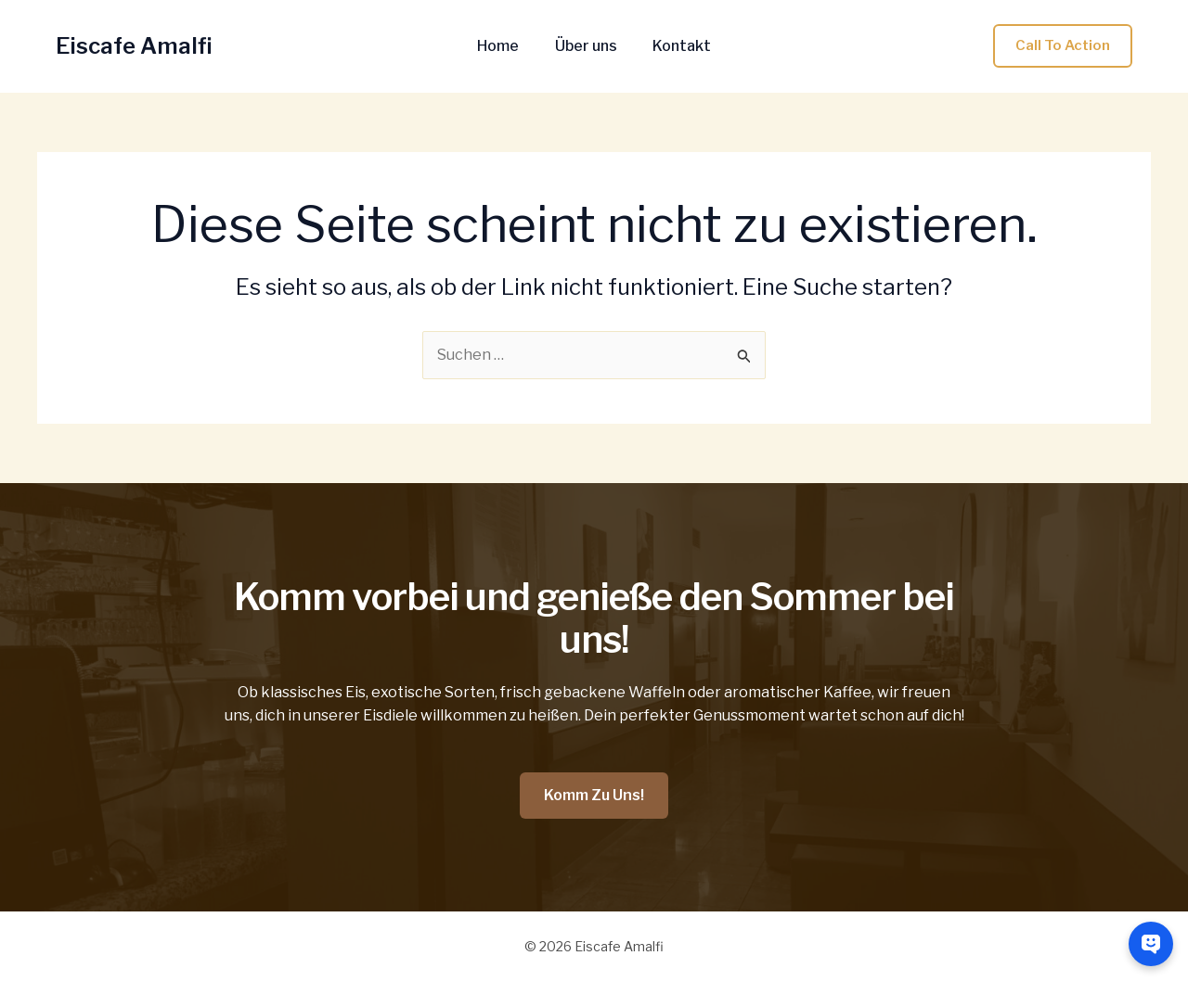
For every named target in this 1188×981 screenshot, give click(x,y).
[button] (1062, 46)
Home (504, 46)
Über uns (586, 46)
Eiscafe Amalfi (134, 45)
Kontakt (676, 46)
